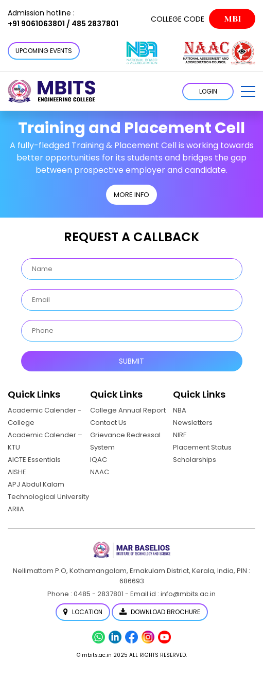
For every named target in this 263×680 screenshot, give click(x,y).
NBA (179, 410)
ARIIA (16, 509)
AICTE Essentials (34, 459)
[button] (248, 91)
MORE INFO (131, 195)
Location (82, 611)
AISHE (17, 472)
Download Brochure (159, 611)
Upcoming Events (43, 50)
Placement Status (202, 447)
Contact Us (108, 422)
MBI (232, 19)
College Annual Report (128, 410)
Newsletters (193, 422)
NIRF (179, 435)
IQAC (98, 459)
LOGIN (208, 91)
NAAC (99, 472)
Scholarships (194, 459)
